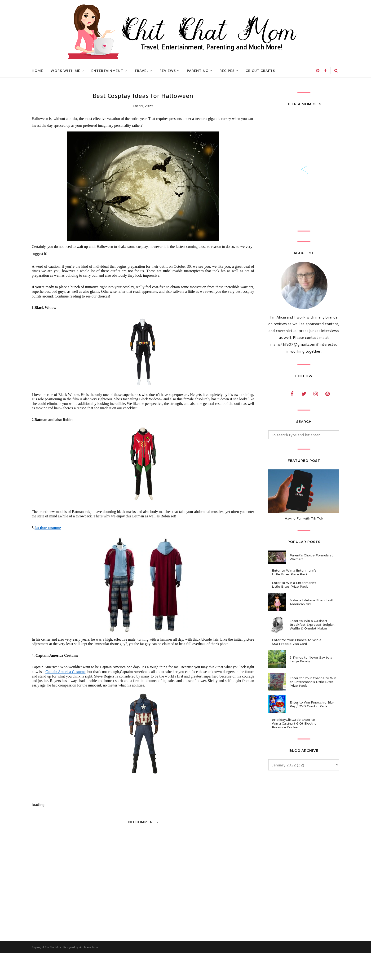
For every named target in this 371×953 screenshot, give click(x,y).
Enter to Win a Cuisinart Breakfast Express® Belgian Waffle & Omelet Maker (312, 624)
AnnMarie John (88, 947)
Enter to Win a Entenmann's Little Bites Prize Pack (294, 572)
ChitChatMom (53, 947)
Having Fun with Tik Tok (304, 518)
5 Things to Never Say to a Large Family (311, 659)
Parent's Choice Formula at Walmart (311, 557)
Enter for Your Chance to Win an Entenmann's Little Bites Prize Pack (313, 681)
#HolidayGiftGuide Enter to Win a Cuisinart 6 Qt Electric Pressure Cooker (294, 723)
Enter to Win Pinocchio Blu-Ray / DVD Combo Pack (312, 704)
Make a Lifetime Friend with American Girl (312, 602)
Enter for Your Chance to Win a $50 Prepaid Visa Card (296, 642)
